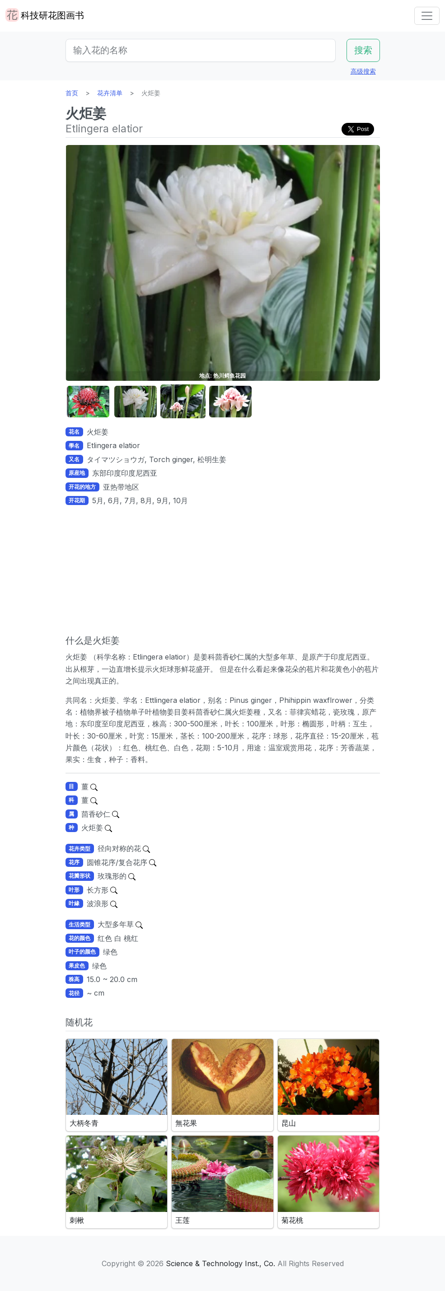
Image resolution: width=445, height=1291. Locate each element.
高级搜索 (363, 71)
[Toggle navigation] (427, 16)
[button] (88, 401)
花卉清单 (109, 93)
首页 (72, 93)
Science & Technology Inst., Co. (220, 1263)
